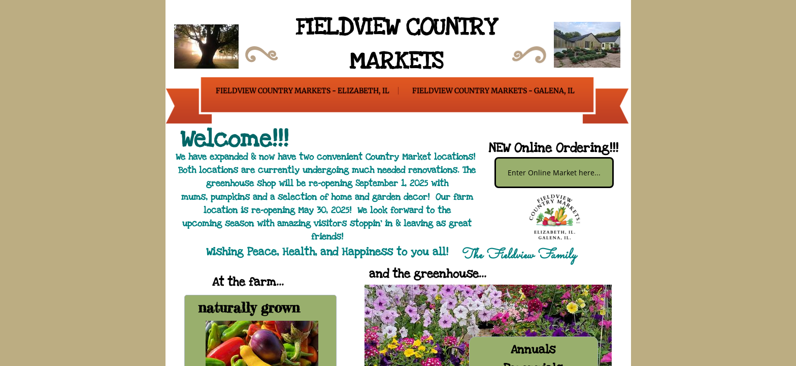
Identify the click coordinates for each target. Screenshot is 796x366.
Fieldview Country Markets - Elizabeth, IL (302, 90)
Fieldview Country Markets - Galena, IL (493, 90)
